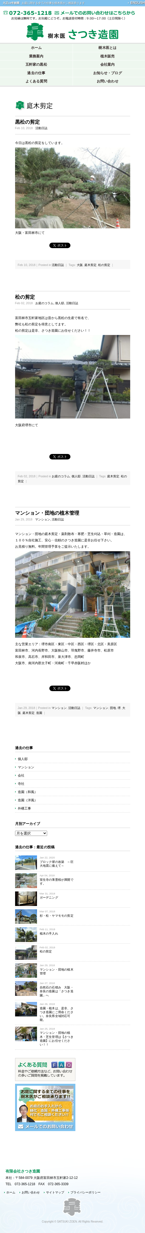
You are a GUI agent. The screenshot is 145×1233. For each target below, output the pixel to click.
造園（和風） (28, 792)
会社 (21, 775)
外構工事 (24, 808)
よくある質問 (36, 81)
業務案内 (36, 56)
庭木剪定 (90, 265)
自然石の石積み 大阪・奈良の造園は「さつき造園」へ (56, 991)
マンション (42, 519)
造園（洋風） (28, 800)
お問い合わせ (31, 1192)
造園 (39, 712)
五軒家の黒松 (36, 64)
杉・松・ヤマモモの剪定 (56, 915)
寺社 (21, 784)
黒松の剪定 (27, 122)
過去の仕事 (36, 73)
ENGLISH (137, 3)
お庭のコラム (44, 303)
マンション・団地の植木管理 (47, 513)
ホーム (36, 48)
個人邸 (59, 303)
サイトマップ (55, 1192)
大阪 (80, 265)
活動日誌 (41, 128)
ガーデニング (49, 897)
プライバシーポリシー (85, 1192)
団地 (113, 708)
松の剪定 (104, 265)
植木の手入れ (49, 933)
